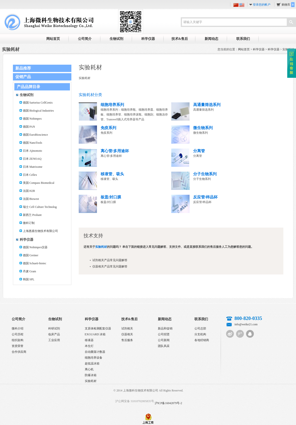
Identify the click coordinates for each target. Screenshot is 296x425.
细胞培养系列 (112, 105)
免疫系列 (108, 128)
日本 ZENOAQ (32, 158)
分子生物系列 (205, 174)
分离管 (199, 151)
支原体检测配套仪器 (98, 328)
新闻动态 (211, 39)
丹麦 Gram (29, 271)
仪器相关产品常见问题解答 (109, 266)
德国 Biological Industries (38, 110)
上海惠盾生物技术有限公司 (40, 231)
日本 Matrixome (32, 166)
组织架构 (17, 340)
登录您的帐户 (261, 4)
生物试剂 (116, 39)
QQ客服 (250, 334)
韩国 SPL (29, 279)
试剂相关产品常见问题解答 (109, 260)
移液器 (89, 340)
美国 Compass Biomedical (38, 183)
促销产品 (23, 77)
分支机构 (200, 334)
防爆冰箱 (90, 375)
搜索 (291, 22)
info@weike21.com (246, 324)
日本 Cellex (30, 175)
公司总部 (200, 328)
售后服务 (127, 340)
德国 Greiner (30, 255)
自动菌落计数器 (95, 352)
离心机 (89, 369)
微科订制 (29, 223)
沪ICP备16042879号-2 (168, 403)
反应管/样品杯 (205, 197)
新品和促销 (165, 328)
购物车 (288, 4)
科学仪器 (148, 39)
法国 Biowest (31, 199)
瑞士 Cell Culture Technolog (40, 207)
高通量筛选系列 (206, 105)
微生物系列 (203, 128)
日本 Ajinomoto (32, 150)
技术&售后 (180, 39)
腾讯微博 (240, 334)
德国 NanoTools (32, 142)
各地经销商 (201, 340)
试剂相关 (127, 328)
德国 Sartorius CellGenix (38, 102)
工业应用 (54, 340)
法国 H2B (29, 191)
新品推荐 (23, 68)
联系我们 (243, 39)
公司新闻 (164, 340)
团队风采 (164, 346)
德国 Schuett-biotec (34, 263)
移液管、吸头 (112, 174)
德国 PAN (29, 126)
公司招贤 (164, 334)
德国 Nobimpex (32, 118)
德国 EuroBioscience (35, 134)
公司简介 (85, 39)
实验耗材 (90, 381)
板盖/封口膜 (111, 197)
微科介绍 (17, 328)
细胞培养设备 (93, 357)
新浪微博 (230, 334)
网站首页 (53, 39)
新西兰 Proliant (32, 215)
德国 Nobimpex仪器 (35, 247)
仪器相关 (127, 334)
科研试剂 (54, 328)
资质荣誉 (17, 346)
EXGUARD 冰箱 (95, 334)
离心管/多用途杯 (115, 151)
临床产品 (54, 334)
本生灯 (89, 346)
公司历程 (17, 334)
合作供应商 (19, 352)
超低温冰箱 (92, 363)
